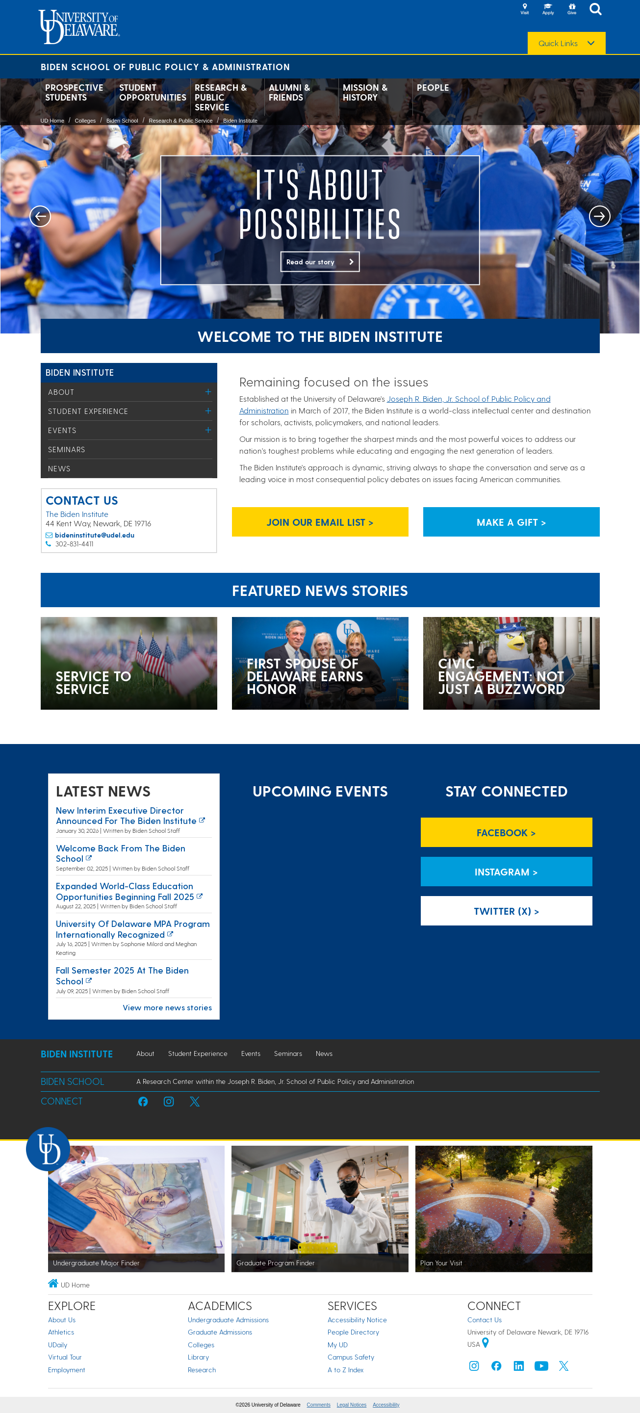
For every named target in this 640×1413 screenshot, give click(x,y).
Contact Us (484, 1319)
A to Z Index (346, 1369)
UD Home (52, 121)
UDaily (57, 1344)
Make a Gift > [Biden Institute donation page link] (511, 522)
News (59, 468)
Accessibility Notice (357, 1319)
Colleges (85, 121)
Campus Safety (351, 1357)
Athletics (61, 1332)
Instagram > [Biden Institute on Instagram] (506, 871)
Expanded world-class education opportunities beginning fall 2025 (125, 890)
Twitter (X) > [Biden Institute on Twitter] (506, 911)
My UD (338, 1344)
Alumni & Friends (289, 92)
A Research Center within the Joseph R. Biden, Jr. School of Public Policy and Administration (275, 1081)
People (433, 87)
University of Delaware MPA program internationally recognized (133, 928)
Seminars (66, 449)
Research (202, 1369)
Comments (319, 1405)
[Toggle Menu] (208, 391)
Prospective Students (74, 92)
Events (62, 430)
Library (198, 1357)
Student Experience (88, 411)
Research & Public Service (221, 97)
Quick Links (558, 43)
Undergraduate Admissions (228, 1319)
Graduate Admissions (220, 1332)
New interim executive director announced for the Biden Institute (126, 815)
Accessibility (386, 1405)
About (61, 391)
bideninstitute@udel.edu (94, 535)
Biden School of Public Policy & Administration (165, 66)
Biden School (122, 121)
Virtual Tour (65, 1357)
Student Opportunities (152, 92)
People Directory (353, 1332)
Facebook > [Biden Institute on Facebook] (506, 832)
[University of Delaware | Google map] (485, 1344)
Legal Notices (352, 1405)
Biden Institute (240, 121)
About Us (62, 1319)
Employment (66, 1369)
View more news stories (167, 1007)
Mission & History (365, 92)
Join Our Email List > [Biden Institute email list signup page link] (320, 522)
